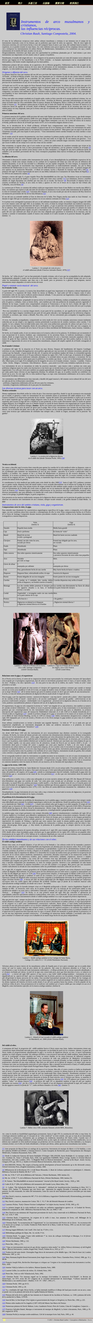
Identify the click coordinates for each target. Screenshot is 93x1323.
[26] (22, 804)
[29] (34, 874)
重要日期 (59, 3)
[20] (34, 772)
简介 (20, 3)
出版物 (46, 3)
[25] (88, 802)
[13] (60, 482)
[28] (50, 813)
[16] (18, 692)
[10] (27, 192)
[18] (53, 716)
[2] (11, 133)
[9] (22, 185)
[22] (10, 776)
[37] (68, 270)
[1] (15, 104)
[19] (36, 727)
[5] (88, 172)
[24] (10, 789)
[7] (64, 179)
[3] (90, 148)
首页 (7, 3)
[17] (24, 714)
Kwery (90, 1320)
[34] (30, 1081)
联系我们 (74, 3)
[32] (8, 974)
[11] (44, 194)
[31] (22, 892)
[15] (33, 683)
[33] (62, 1079)
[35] (19, 1083)
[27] (31, 804)
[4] (87, 170)
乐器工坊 (32, 3)
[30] (21, 879)
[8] (65, 181)
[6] (28, 174)
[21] (52, 774)
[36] (59, 1085)
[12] (67, 199)
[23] (35, 785)
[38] (63, 458)
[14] (16, 490)
